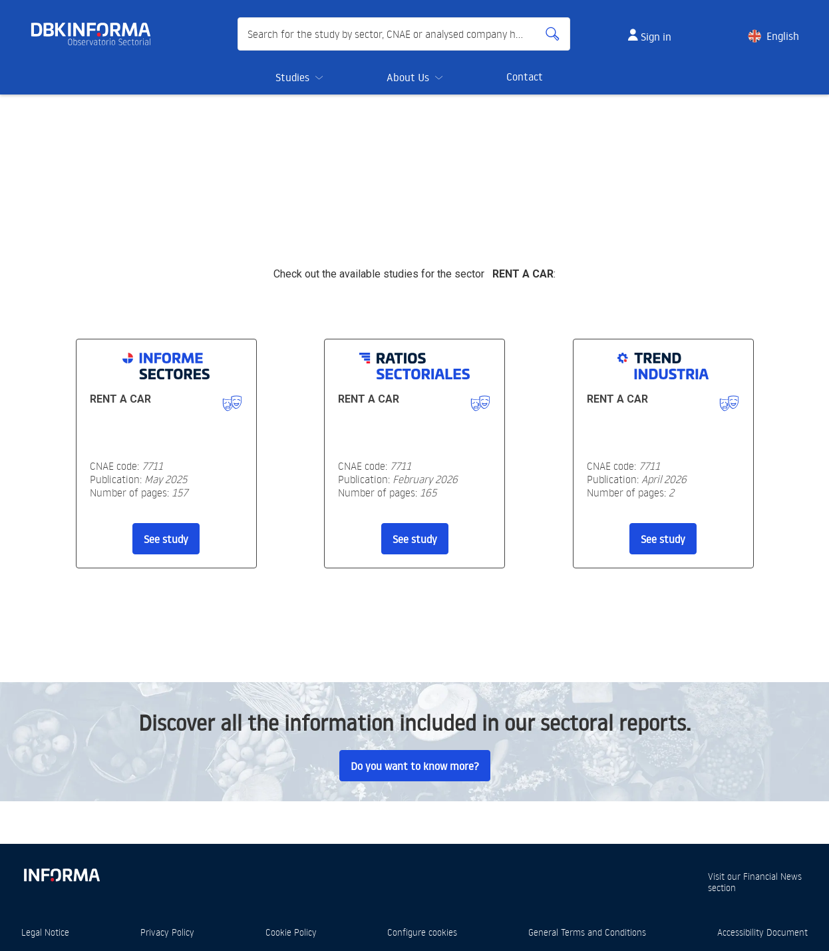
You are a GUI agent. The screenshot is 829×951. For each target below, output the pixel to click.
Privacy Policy (167, 932)
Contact (524, 76)
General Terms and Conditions (587, 932)
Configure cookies (422, 932)
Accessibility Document (762, 932)
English (782, 36)
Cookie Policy (291, 932)
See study (166, 539)
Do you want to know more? (415, 766)
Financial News (772, 876)
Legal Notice (45, 932)
